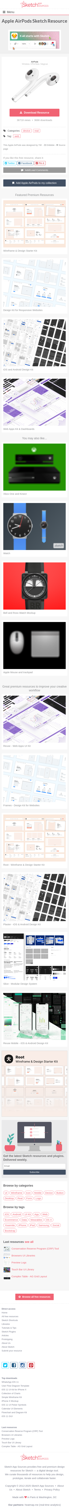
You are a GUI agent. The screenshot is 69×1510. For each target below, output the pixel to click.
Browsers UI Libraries (23, 1255)
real (37, 130)
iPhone (22, 1225)
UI (6, 1192)
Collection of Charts (11, 1393)
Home (4, 1312)
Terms (37, 1489)
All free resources (10, 1316)
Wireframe (16, 1192)
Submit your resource (12, 1350)
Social (56, 1225)
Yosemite (10, 1225)
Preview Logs (19, 1262)
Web (45, 1214)
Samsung (43, 1225)
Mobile (37, 1192)
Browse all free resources (34, 1296)
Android (17, 1214)
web (17, 136)
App (36, 1214)
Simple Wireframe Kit (12, 1397)
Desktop (9, 1198)
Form (29, 1198)
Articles (5, 1335)
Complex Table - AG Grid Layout (29, 1276)
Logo (38, 1198)
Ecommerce (11, 1219)
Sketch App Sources (43, 1485)
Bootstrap (10, 1230)
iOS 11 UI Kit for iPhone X (14, 1389)
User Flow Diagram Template (15, 1386)
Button (59, 1192)
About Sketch (8, 1347)
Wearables (36, 1219)
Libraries (6, 1324)
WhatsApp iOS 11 (10, 1382)
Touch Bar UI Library (23, 1269)
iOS (7, 1214)
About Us (6, 1343)
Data (24, 1219)
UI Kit (28, 1214)
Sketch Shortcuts (10, 1320)
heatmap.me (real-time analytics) (43, 1504)
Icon (28, 1192)
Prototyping (7, 1339)
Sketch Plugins (9, 1331)
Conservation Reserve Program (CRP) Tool (35, 1248)
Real (20, 1198)
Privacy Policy (52, 1489)
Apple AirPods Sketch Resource (34, 21)
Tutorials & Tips (9, 1328)
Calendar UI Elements (12, 1408)
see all (29, 1242)
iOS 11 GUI (7, 1416)
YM (40, 145)
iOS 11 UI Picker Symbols (14, 1405)
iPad (32, 1225)
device (26, 130)
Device (49, 1192)
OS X (49, 1219)
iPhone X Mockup (10, 1401)
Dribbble (50, 145)
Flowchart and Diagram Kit (14, 1412)
